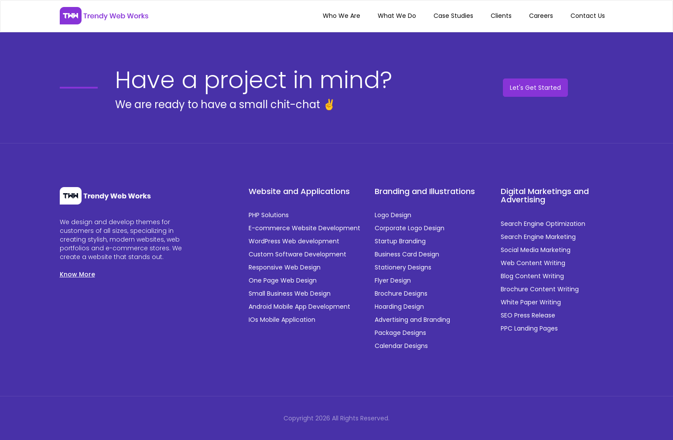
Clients (501, 15)
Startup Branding (400, 241)
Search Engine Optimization (543, 223)
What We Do (397, 15)
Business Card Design (407, 254)
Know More (77, 274)
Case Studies (453, 15)
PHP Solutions (269, 215)
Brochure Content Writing (540, 289)
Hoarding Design (399, 306)
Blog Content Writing (532, 276)
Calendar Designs (401, 345)
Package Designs (400, 332)
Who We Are (341, 15)
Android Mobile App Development (299, 306)
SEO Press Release (528, 315)
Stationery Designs (403, 267)
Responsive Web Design (285, 267)
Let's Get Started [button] (535, 87)
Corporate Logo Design (409, 228)
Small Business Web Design (290, 293)
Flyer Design (393, 280)
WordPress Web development (294, 241)
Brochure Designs (401, 293)
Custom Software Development (297, 254)
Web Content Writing (533, 263)
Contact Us (588, 15)
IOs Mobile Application (282, 319)
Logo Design (393, 215)
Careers (541, 15)
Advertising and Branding (412, 319)
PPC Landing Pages (529, 328)
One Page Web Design (283, 280)
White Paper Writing (531, 302)
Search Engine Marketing (538, 236)
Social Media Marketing (536, 250)
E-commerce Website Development (304, 228)
